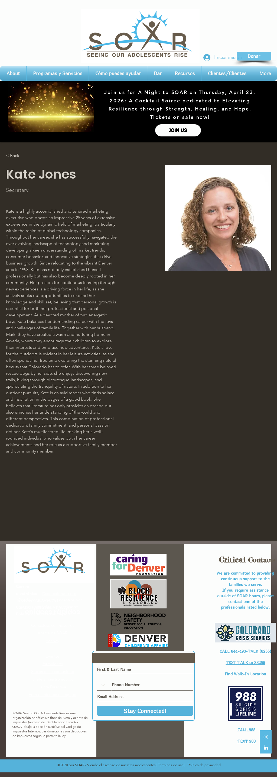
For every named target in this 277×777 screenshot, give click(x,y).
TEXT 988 (246, 741)
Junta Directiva (52, 686)
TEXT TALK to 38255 (245, 662)
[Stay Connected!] (145, 711)
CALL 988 (246, 729)
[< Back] (16, 155)
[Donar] (254, 56)
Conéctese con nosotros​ (52, 625)
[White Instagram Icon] (266, 737)
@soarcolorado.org (59, 593)
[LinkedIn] (266, 748)
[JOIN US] (178, 130)
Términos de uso (171, 765)
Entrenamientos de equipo (52, 694)
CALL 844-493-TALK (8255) (245, 651)
